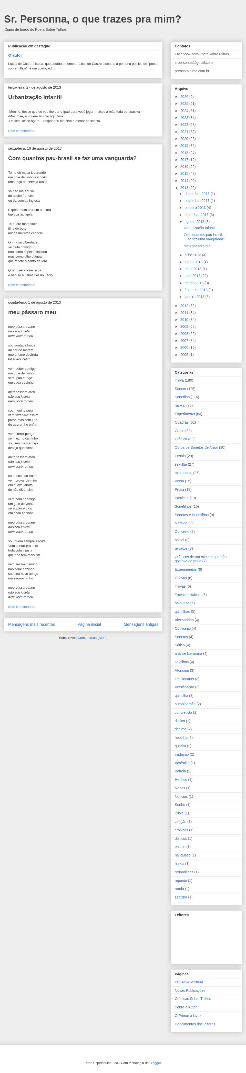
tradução (182, 754)
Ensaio (180, 456)
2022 (184, 124)
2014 (184, 181)
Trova (179, 380)
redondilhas (184, 872)
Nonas (180, 788)
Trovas (180, 586)
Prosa (179, 489)
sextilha (181, 464)
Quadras (182, 422)
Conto (179, 431)
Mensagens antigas (141, 624)
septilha (181, 897)
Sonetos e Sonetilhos (192, 515)
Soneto (180, 389)
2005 (184, 355)
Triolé (179, 813)
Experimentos (186, 569)
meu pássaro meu (32, 312)
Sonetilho (182, 397)
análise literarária (188, 653)
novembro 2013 (197, 201)
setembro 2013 (196, 215)
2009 (184, 326)
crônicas (181, 830)
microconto (183, 473)
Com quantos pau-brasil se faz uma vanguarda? (72, 158)
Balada (180, 771)
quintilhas (182, 611)
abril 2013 (192, 276)
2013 (184, 188)
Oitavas (181, 578)
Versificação (184, 687)
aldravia (181, 523)
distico (180, 721)
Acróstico (182, 763)
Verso (179, 481)
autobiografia (185, 704)
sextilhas (182, 662)
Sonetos (181, 637)
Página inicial (89, 624)
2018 (184, 153)
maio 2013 (193, 269)
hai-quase (183, 855)
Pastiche (182, 498)
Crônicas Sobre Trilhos (193, 999)
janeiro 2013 (194, 297)
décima (180, 729)
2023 (184, 118)
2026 (184, 97)
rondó (179, 889)
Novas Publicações (190, 990)
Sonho (180, 805)
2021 (184, 132)
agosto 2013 (194, 222)
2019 (184, 146)
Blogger (155, 1063)
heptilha (181, 737)
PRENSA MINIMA (189, 982)
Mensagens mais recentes (31, 624)
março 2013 (194, 283)
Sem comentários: (21, 131)
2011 (184, 313)
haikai (179, 864)
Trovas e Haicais (188, 595)
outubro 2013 (195, 208)
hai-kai (180, 405)
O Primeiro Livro (188, 1016)
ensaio (180, 847)
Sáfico (180, 645)
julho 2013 (193, 255)
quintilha (181, 695)
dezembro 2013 (197, 194)
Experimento (185, 414)
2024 (184, 111)
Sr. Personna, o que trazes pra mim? (92, 19)
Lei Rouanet (184, 679)
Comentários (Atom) (92, 638)
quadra (180, 746)
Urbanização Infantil (35, 97)
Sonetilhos (183, 506)
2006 (184, 347)
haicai (179, 540)
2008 (184, 334)
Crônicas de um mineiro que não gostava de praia (201, 559)
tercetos (181, 548)
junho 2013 (193, 262)
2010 (184, 320)
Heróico (181, 780)
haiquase (182, 603)
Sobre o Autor (186, 1007)
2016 (184, 167)
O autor (15, 55)
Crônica (181, 439)
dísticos (181, 838)
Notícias (181, 796)
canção (180, 822)
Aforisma (182, 670)
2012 (184, 306)
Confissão (183, 628)
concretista (183, 712)
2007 (184, 341)
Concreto (182, 531)
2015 (184, 173)
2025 (184, 103)
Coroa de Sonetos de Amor (196, 447)
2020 (184, 139)
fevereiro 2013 (196, 290)
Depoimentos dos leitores (195, 1024)
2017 (184, 160)
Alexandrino (184, 620)
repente (181, 880)
